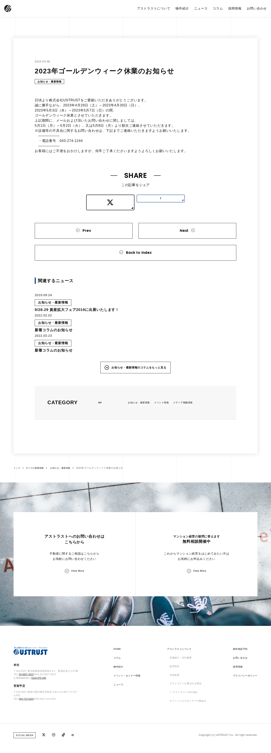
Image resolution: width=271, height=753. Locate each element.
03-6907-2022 (27, 687)
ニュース (200, 8)
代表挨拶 (173, 687)
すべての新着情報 (36, 476)
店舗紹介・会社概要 (180, 669)
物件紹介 (182, 8)
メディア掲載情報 (187, 410)
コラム (218, 8)
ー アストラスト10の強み (183, 705)
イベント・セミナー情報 (128, 687)
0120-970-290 (39, 690)
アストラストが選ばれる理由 (185, 696)
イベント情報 (164, 410)
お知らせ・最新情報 (51, 81)
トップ (17, 476)
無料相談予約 (239, 660)
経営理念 (173, 678)
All (100, 410)
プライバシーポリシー (244, 687)
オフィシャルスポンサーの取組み (188, 713)
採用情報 (235, 8)
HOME (117, 660)
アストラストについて (153, 8)
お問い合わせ (257, 8)
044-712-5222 (27, 711)
